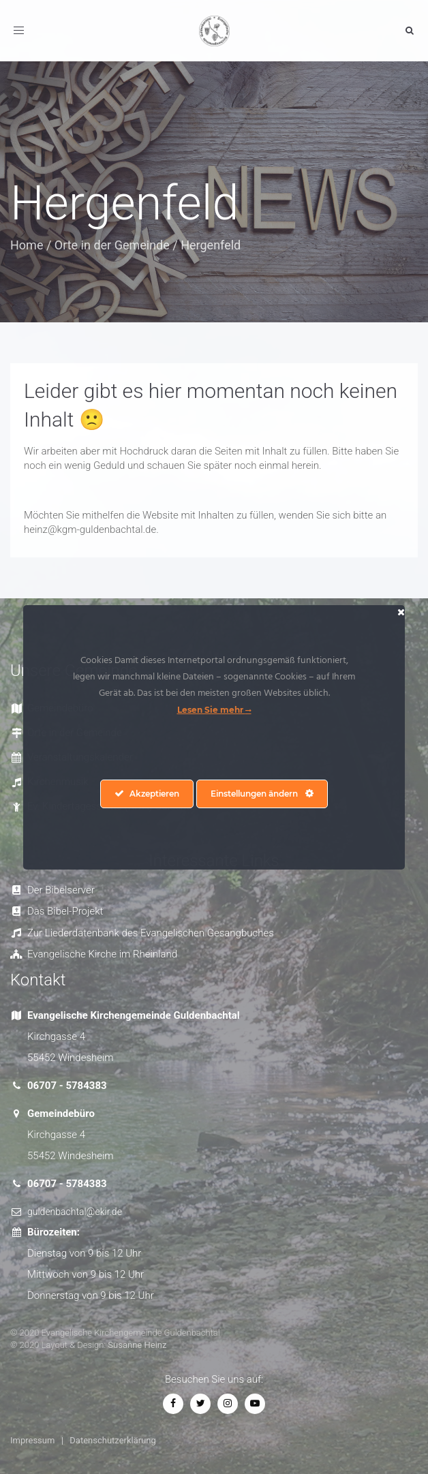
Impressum (32, 1440)
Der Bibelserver (61, 890)
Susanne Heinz (137, 1345)
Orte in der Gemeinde (112, 245)
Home (26, 245)
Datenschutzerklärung (113, 1440)
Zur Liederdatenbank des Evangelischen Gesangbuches (150, 933)
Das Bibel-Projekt (65, 911)
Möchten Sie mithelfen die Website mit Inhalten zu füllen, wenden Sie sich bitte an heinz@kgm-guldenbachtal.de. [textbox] (205, 522)
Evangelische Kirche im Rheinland (102, 954)
